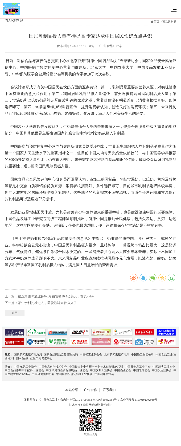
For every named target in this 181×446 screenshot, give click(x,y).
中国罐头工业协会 (163, 366)
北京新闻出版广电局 (116, 354)
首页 (156, 21)
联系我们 (109, 390)
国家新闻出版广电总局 (28, 354)
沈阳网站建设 (91, 405)
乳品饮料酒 (169, 21)
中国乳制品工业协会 (138, 366)
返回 (14, 313)
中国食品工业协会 (25, 366)
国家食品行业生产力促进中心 (34, 358)
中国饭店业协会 (162, 370)
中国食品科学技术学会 (53, 366)
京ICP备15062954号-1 (106, 399)
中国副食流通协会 (43, 374)
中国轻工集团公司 (142, 354)
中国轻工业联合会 (91, 354)
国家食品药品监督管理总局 (61, 354)
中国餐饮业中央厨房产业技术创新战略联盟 (96, 366)
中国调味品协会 (104, 374)
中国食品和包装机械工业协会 (74, 374)
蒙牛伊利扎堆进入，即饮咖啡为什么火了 (47, 303)
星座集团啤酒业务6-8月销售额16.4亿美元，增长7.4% (56, 296)
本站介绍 (71, 390)
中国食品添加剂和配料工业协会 (24, 370)
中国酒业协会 (122, 370)
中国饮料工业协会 (101, 370)
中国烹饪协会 (141, 370)
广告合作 (90, 390)
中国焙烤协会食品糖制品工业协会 (67, 370)
